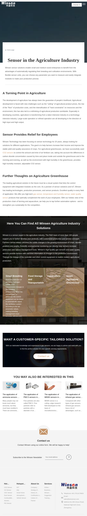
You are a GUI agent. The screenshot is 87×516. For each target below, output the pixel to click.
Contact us (43, 440)
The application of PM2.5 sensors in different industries (31, 397)
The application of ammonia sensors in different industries (11, 397)
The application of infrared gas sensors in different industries (73, 397)
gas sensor (37, 194)
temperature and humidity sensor (56, 194)
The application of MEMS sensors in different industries (52, 397)
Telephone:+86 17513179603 (74, 493)
